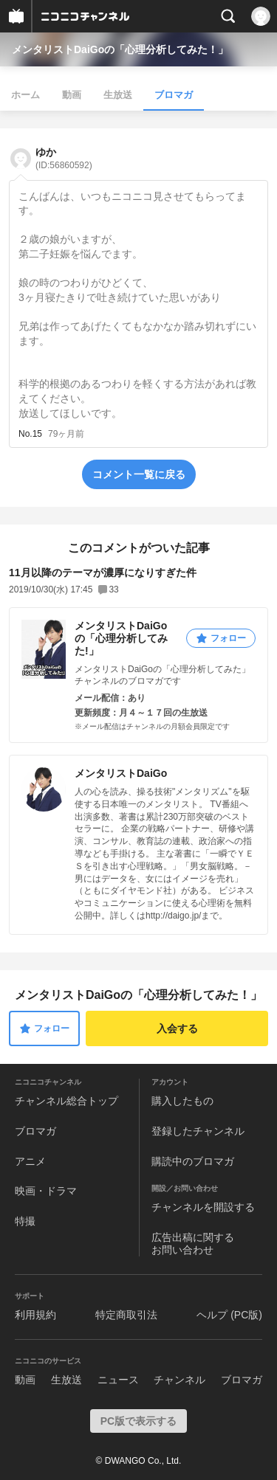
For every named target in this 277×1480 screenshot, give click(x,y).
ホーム (25, 94)
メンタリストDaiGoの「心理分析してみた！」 (120, 49)
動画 (71, 94)
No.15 (30, 433)
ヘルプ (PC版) (229, 1315)
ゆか (63, 158)
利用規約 (35, 1315)
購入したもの (182, 1101)
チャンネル (179, 1380)
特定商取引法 (126, 1315)
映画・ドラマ (46, 1191)
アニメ (30, 1161)
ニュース (118, 1380)
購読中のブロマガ (192, 1161)
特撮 (25, 1221)
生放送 (117, 94)
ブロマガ (173, 94)
